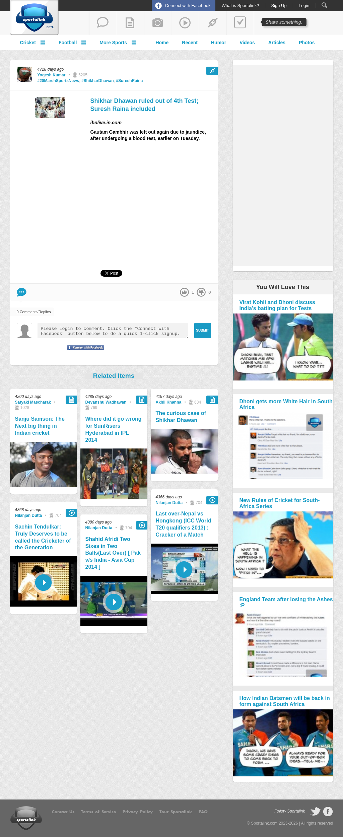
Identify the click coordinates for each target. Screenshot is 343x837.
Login (304, 5)
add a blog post (130, 23)
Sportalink (34, 18)
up (184, 292)
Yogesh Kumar (52, 75)
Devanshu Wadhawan (106, 402)
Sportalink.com (264, 823)
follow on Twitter (315, 811)
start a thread (103, 23)
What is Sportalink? (240, 5)
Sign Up (278, 5)
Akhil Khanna (169, 402)
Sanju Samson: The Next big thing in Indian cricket (40, 426)
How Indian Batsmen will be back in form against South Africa (284, 701)
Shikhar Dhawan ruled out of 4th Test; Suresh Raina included (144, 104)
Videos (247, 42)
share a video (185, 23)
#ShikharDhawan (97, 80)
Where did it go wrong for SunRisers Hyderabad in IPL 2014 (113, 429)
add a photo (158, 23)
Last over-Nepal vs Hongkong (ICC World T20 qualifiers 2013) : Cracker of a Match (183, 524)
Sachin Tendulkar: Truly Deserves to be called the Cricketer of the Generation (43, 537)
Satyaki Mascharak (33, 402)
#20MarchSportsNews (58, 80)
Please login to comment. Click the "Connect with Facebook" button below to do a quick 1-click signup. (113, 330)
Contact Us (63, 812)
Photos (307, 42)
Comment (21, 292)
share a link (212, 23)
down (201, 292)
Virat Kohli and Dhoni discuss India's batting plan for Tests (277, 305)
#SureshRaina (129, 80)
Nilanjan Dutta (28, 515)
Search (324, 5)
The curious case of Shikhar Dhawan (181, 416)
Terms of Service (98, 812)
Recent (190, 42)
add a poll (240, 23)
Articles (276, 42)
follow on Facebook (328, 811)
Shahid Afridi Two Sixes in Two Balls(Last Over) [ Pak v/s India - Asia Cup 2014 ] (113, 553)
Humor (218, 42)
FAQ (203, 812)
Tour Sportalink (175, 812)
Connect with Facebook (188, 5)
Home (161, 42)
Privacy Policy (138, 812)
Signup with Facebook (84, 351)
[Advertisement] (154, 205)
